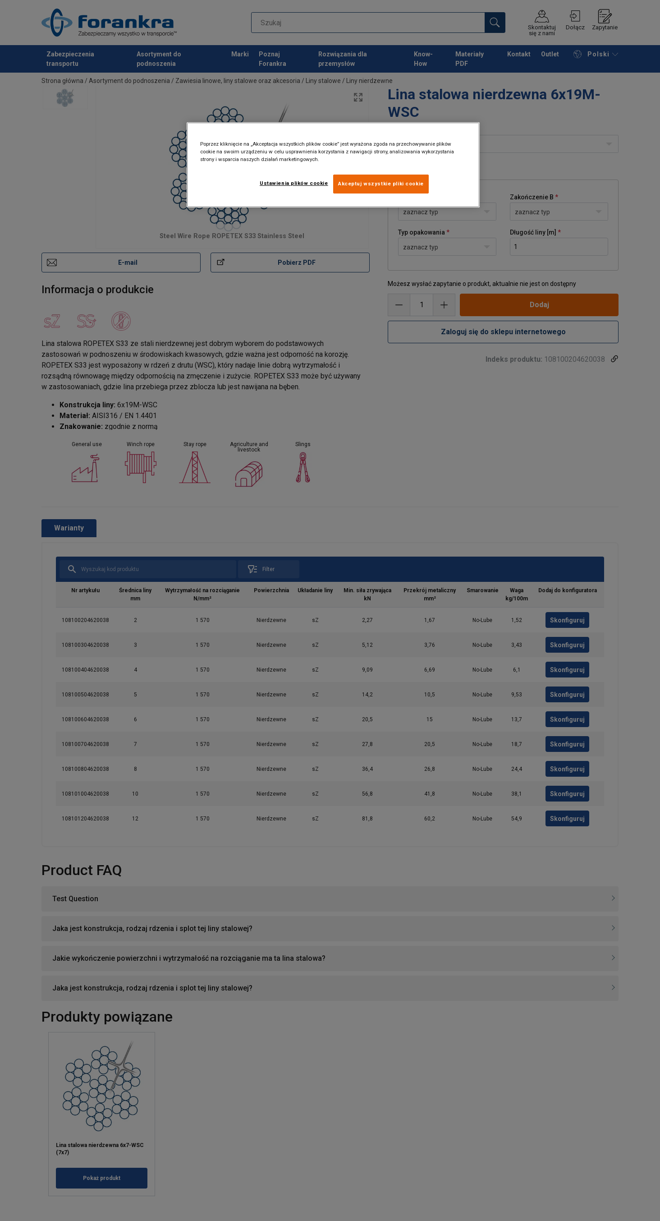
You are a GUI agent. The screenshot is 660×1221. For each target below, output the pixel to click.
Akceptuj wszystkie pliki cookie (381, 183)
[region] (333, 164)
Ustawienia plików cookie (294, 183)
